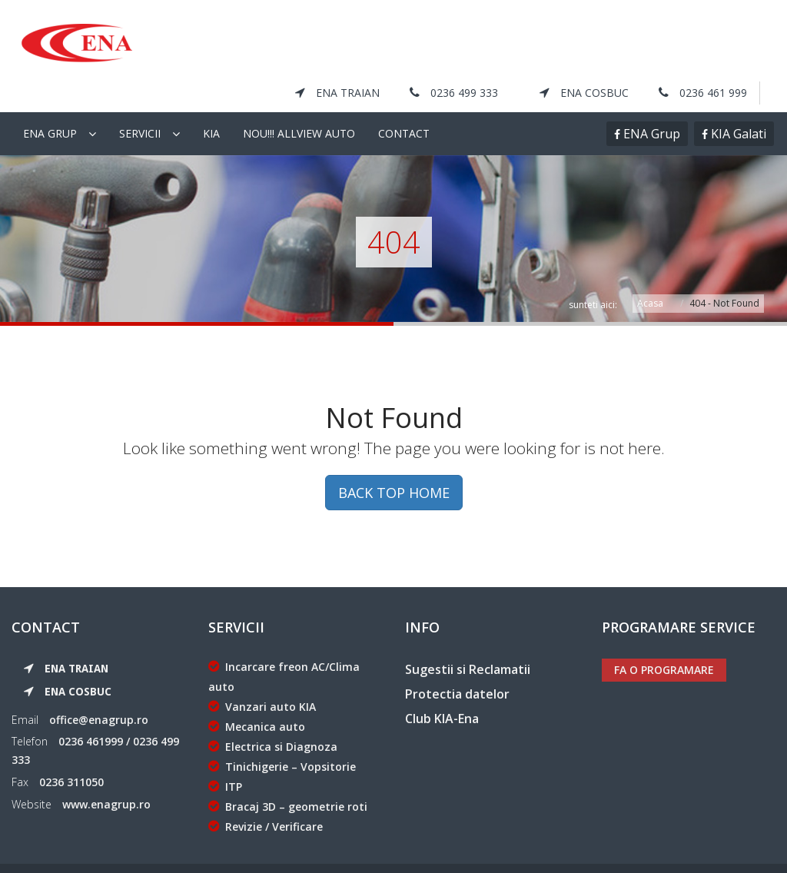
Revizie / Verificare (265, 792)
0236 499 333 (454, 38)
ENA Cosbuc (584, 38)
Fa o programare (664, 635)
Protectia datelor (457, 659)
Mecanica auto (256, 692)
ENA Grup (650, 99)
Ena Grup (50, 98)
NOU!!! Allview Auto (299, 98)
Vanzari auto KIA (262, 672)
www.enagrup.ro (106, 769)
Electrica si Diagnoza (272, 712)
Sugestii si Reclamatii (467, 634)
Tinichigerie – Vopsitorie (282, 732)
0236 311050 (71, 747)
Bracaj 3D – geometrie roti (287, 772)
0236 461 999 (703, 38)
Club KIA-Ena (442, 683)
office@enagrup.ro (98, 685)
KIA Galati (737, 99)
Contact (404, 98)
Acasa (650, 268)
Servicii (140, 98)
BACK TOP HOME (394, 459)
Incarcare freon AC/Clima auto (284, 642)
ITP (225, 752)
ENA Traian (337, 38)
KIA (211, 98)
